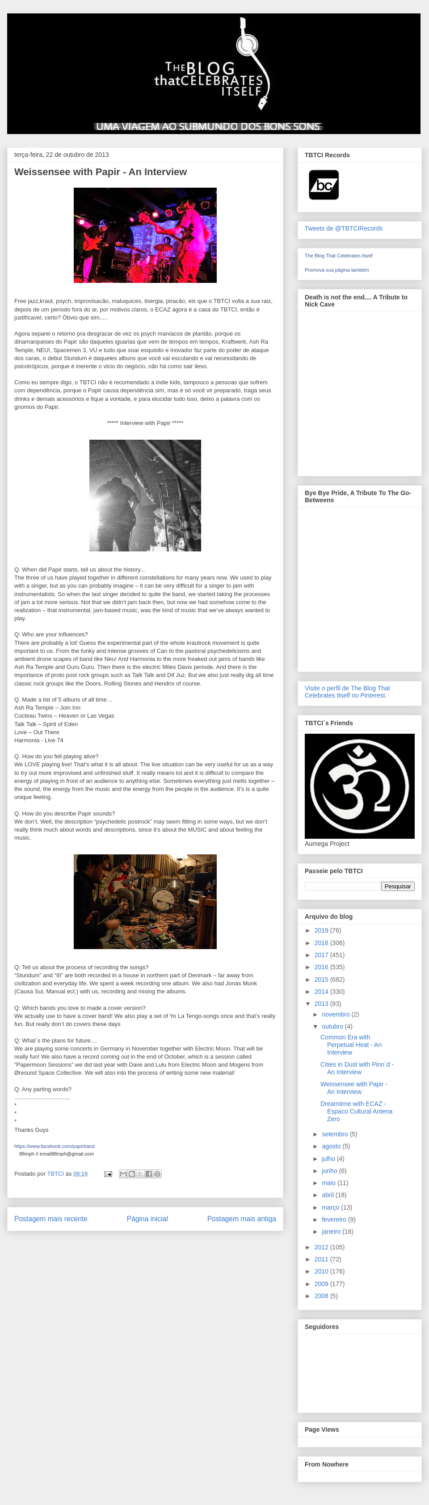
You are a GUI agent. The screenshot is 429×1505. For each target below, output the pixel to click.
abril (328, 1194)
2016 (322, 967)
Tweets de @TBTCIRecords (344, 228)
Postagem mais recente (51, 1219)
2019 (322, 930)
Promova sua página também (337, 270)
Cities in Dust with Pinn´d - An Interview (357, 1068)
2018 (322, 942)
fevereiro (335, 1219)
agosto (332, 1146)
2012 (322, 1247)
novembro (336, 1014)
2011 (322, 1259)
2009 (322, 1283)
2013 (322, 1003)
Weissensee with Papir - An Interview (353, 1087)
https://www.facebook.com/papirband (54, 1146)
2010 (322, 1271)
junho (330, 1170)
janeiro (332, 1231)
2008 (322, 1295)
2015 (322, 979)
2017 (322, 954)
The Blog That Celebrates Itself (338, 255)
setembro (335, 1134)
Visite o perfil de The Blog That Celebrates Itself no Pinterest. (347, 692)
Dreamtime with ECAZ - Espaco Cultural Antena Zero (356, 1111)
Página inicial (147, 1219)
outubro (333, 1026)
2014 (322, 991)
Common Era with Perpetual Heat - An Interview (351, 1045)
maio (329, 1182)
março (331, 1207)
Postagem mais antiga (241, 1219)
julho (329, 1158)
